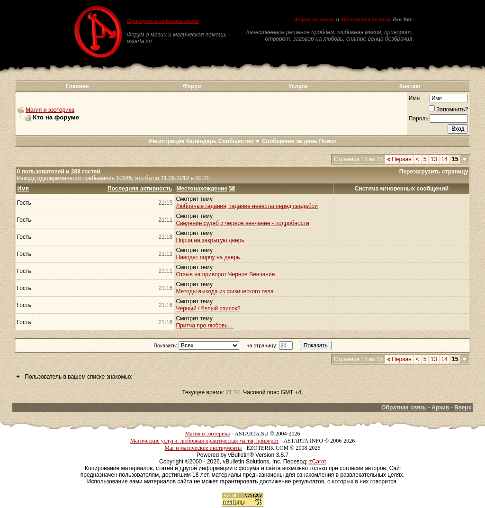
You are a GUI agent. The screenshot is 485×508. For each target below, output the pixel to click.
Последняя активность (140, 188)
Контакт (410, 86)
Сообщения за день (289, 141)
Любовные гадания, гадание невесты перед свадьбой (247, 206)
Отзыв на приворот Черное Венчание (225, 274)
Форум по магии (314, 19)
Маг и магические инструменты (203, 447)
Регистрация (166, 141)
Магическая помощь (366, 19)
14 (444, 159)
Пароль (419, 118)
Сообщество (239, 141)
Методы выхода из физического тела (224, 291)
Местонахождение (201, 188)
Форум (192, 86)
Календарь (201, 141)
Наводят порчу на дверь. (208, 257)
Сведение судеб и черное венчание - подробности (242, 223)
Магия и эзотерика (50, 110)
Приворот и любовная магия (163, 21)
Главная (77, 86)
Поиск (327, 141)
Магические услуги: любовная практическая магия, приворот (204, 440)
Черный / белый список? (208, 308)
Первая (399, 159)
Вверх (462, 407)
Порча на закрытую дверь (210, 240)
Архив (440, 407)
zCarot (317, 461)
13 (434, 159)
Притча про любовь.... (205, 325)
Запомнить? (448, 109)
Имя (414, 98)
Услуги (297, 86)
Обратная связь (403, 407)
